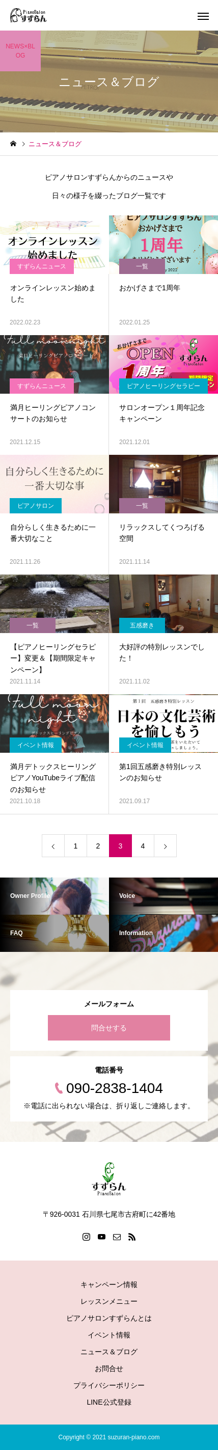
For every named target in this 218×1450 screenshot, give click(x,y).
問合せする (109, 1028)
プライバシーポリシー (109, 1385)
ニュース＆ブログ (109, 1352)
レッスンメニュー (109, 1301)
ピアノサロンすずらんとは (109, 1318)
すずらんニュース (41, 266)
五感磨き (142, 625)
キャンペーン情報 (109, 1284)
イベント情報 (35, 745)
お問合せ (109, 1368)
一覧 (142, 266)
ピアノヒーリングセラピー (163, 386)
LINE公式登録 (109, 1402)
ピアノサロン (35, 505)
